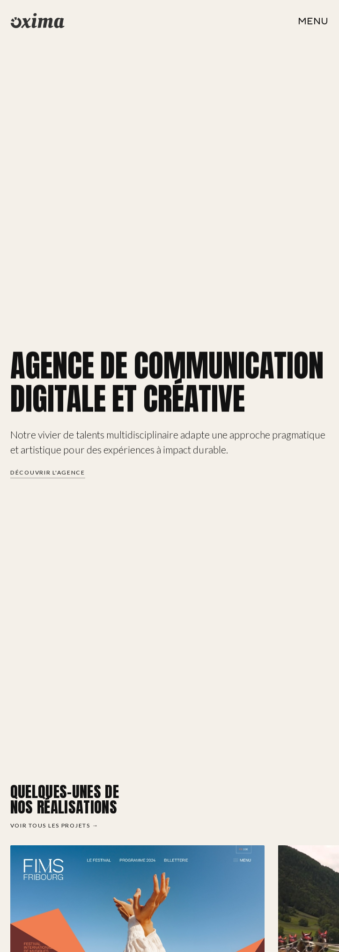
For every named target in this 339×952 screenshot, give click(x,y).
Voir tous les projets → (54, 826)
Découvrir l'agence (47, 472)
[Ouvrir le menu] (313, 21)
